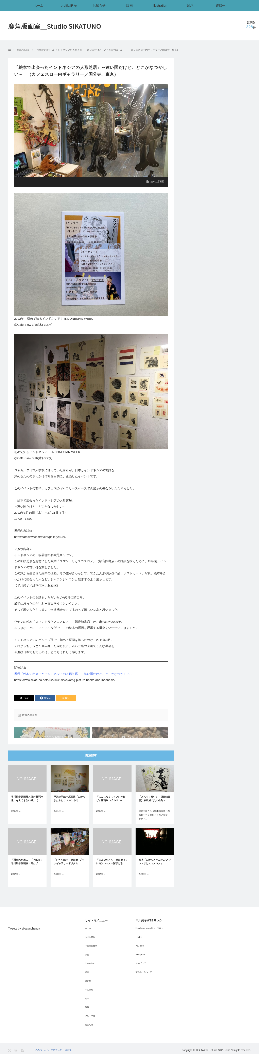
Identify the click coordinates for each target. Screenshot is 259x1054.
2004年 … (16, 882)
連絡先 (220, 5)
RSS (22, 1048)
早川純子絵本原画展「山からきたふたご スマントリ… (69, 806)
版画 (129, 5)
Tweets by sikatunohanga (24, 936)
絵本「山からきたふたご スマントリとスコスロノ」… (155, 869)
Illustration (160, 5)
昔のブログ (142, 967)
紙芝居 (88, 983)
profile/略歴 (69, 5)
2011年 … (59, 819)
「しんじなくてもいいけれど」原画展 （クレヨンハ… (111, 806)
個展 (87, 1007)
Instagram (141, 959)
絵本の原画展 (156, 181)
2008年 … (59, 882)
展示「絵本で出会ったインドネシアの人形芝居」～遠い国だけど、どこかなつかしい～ (73, 674)
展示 (190, 5)
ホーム (38, 5)
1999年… (16, 819)
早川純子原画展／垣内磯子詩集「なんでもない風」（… (27, 806)
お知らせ (99, 5)
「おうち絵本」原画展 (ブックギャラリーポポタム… (69, 869)
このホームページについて (49, 1048)
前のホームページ (145, 975)
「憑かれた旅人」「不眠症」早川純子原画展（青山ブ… (27, 869)
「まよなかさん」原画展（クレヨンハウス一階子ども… (112, 869)
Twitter (139, 943)
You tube (140, 951)
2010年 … (144, 882)
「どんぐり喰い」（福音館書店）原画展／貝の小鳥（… (154, 806)
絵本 (87, 975)
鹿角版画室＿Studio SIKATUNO (54, 26)
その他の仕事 (92, 951)
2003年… (101, 819)
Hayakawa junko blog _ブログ (152, 935)
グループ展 (91, 1015)
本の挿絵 (90, 991)
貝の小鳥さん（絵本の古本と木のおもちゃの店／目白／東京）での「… (154, 823)
